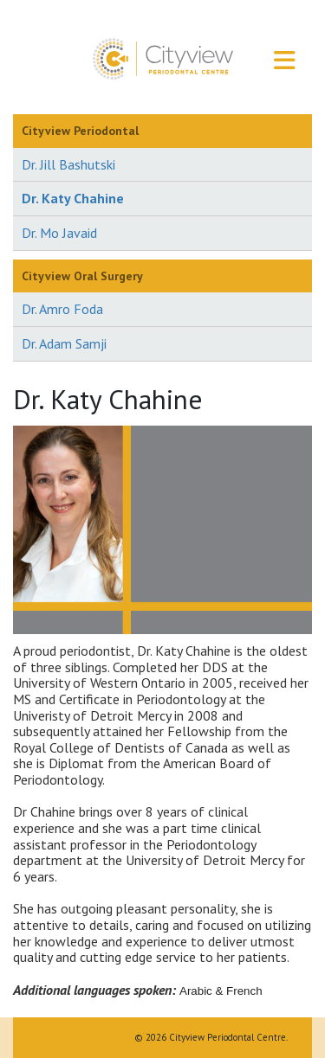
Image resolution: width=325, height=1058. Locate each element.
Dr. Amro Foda (62, 308)
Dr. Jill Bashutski (68, 164)
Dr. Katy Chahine (73, 198)
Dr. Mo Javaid (59, 232)
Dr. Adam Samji (64, 343)
